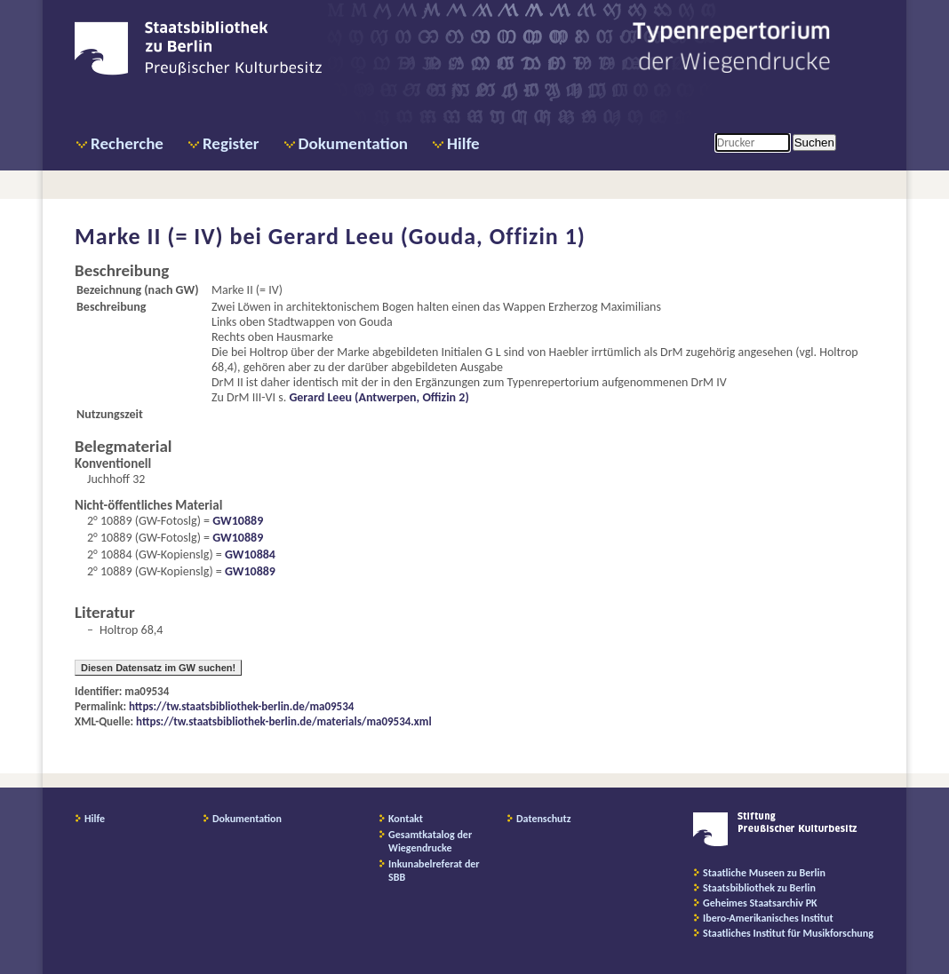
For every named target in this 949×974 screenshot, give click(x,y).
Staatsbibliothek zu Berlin (759, 888)
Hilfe (463, 143)
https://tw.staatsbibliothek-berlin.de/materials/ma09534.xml (284, 721)
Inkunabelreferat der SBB (434, 870)
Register (231, 143)
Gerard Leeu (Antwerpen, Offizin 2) (378, 397)
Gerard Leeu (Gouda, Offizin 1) (427, 236)
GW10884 (250, 554)
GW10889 (237, 520)
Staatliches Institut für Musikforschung (788, 933)
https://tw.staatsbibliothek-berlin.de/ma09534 (241, 706)
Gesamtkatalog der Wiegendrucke (430, 841)
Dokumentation (353, 143)
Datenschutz (543, 818)
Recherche (127, 143)
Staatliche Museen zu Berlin (764, 873)
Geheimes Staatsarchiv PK (760, 903)
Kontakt (405, 818)
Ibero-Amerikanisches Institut (768, 918)
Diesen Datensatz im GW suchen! (158, 667)
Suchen (814, 142)
